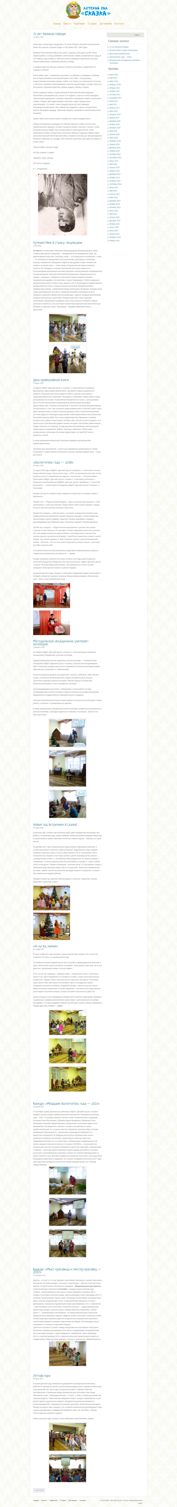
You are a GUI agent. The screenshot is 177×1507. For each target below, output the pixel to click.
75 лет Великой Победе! (49, 34)
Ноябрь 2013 (114, 204)
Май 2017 (113, 104)
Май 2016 (113, 131)
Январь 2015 (114, 171)
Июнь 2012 (113, 231)
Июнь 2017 (113, 101)
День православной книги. (51, 380)
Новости (67, 23)
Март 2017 (113, 111)
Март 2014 (113, 197)
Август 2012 (114, 227)
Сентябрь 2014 (115, 184)
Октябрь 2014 (114, 181)
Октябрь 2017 (114, 95)
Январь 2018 (114, 88)
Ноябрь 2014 (114, 177)
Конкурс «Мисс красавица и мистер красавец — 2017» (67, 1271)
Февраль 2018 (115, 85)
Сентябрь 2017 (115, 98)
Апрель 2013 (114, 217)
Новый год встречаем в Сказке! (55, 825)
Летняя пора (41, 1376)
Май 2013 (113, 214)
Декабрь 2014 (114, 174)
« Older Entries (39, 1490)
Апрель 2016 (114, 134)
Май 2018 (113, 78)
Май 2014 (113, 191)
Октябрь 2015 (114, 154)
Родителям (79, 23)
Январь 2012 (114, 241)
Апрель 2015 (114, 168)
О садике (92, 23)
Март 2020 (113, 75)
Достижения (105, 23)
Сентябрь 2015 (115, 158)
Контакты (119, 23)
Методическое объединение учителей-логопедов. (61, 643)
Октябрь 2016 (114, 128)
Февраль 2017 (115, 114)
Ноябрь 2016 (114, 124)
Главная (56, 23)
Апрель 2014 (114, 194)
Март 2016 (113, 138)
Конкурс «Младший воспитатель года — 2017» (66, 1104)
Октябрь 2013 (114, 207)
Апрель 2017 (114, 108)
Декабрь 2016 (114, 121)
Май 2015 (113, 164)
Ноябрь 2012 (114, 224)
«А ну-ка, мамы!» (45, 946)
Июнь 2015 (113, 161)
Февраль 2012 (115, 237)
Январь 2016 (114, 144)
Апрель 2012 (114, 234)
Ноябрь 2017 (114, 91)
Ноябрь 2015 (114, 151)
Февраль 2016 (115, 141)
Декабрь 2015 (114, 148)
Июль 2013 (113, 211)
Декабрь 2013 (114, 201)
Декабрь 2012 (114, 221)
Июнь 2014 (113, 187)
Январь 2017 (114, 118)
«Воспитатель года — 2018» (53, 463)
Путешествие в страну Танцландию (57, 243)
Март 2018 (113, 81)
